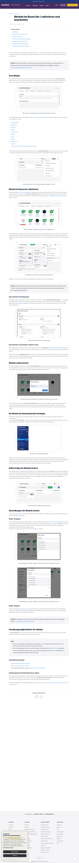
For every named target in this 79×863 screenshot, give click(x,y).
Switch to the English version (39, 1)
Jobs (58, 829)
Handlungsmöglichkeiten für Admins (21, 46)
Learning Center (60, 841)
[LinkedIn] (42, 858)
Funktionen (11, 824)
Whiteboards (14, 141)
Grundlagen (15, 32)
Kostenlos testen (72, 5)
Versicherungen (28, 841)
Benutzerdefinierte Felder (52, 522)
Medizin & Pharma (29, 847)
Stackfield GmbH (44, 861)
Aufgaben (13, 127)
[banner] (15, 846)
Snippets (13, 134)
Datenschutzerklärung (7, 859)
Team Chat (43, 845)
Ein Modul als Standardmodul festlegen (21, 39)
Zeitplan (13, 129)
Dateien (13, 139)
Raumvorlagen (54, 648)
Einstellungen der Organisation (56, 196)
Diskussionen (14, 125)
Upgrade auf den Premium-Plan (37, 668)
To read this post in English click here (16, 24)
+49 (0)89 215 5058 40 (38, 814)
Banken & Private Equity (30, 829)
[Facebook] (36, 858)
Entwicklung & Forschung (30, 831)
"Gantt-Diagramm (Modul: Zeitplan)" (24, 621)
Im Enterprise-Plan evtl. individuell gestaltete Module (23, 146)
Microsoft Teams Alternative (47, 838)
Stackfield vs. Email (45, 850)
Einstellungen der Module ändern (20, 43)
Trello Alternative (44, 841)
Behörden (27, 827)
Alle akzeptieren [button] (15, 851)
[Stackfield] (5, 5)
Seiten (12, 136)
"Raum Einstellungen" (26, 192)
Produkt (28, 5)
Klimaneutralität (60, 831)
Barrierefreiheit (60, 834)
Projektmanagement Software (47, 843)
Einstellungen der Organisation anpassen (20, 663)
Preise (47, 5)
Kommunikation (15, 122)
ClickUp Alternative (45, 829)
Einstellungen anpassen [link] (8, 847)
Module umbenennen (17, 36)
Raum (62, 52)
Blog (58, 843)
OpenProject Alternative (46, 831)
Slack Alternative (44, 836)
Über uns (59, 827)
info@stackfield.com (49, 814)
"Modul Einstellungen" (32, 528)
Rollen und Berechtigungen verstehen (20, 665)
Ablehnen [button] (15, 855)
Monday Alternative (45, 827)
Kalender (13, 144)
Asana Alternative (44, 824)
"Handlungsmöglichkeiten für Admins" (21, 67)
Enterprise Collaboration (46, 847)
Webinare (59, 838)
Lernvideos (59, 824)
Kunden (41, 5)
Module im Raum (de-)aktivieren (20, 34)
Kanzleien (27, 824)
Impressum (14, 859)
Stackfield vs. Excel (45, 852)
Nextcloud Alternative (45, 834)
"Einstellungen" (23, 608)
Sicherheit (35, 5)
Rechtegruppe (19, 303)
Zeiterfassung (14, 132)
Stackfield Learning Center (14, 13)
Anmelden (63, 5)
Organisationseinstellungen (47, 117)
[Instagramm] (39, 858)
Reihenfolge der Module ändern (19, 41)
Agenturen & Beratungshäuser (31, 834)
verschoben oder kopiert (54, 347)
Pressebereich (60, 836)
